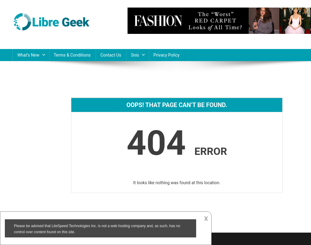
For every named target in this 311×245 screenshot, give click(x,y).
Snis (135, 55)
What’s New (28, 55)
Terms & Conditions (72, 55)
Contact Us (110, 55)
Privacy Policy (167, 55)
